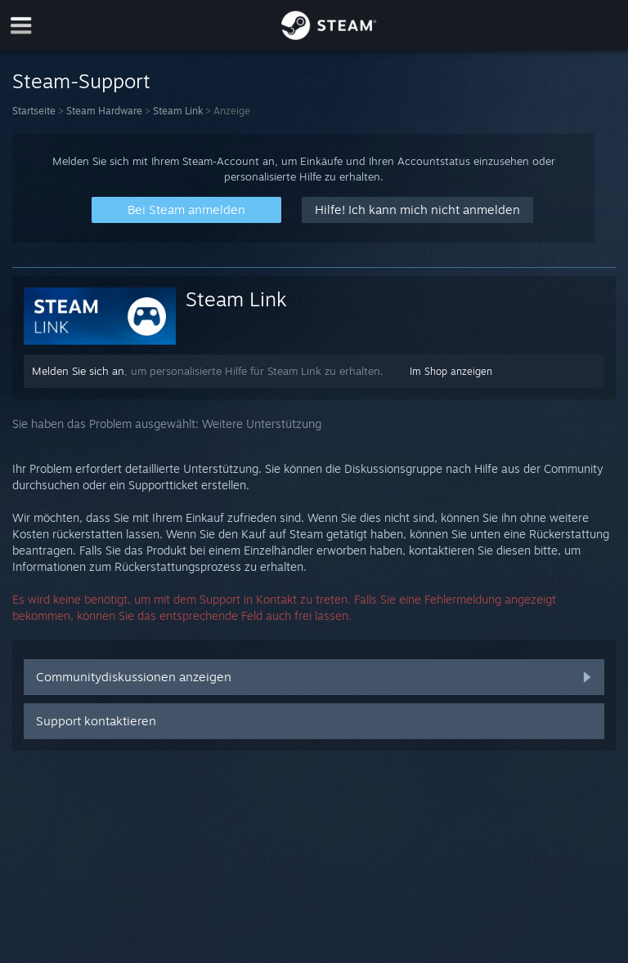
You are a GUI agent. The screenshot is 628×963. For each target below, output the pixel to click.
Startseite (34, 111)
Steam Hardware (104, 111)
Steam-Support (81, 81)
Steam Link (178, 111)
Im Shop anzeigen (451, 371)
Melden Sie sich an (78, 370)
